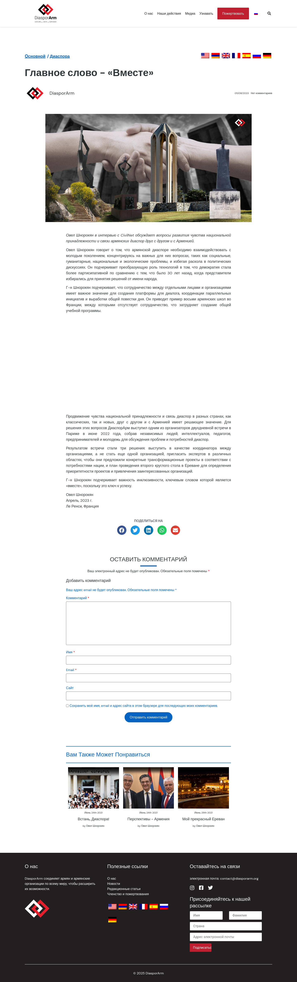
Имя (70, 652)
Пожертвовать (233, 13)
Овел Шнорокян (95, 826)
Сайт (70, 688)
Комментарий (77, 598)
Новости (113, 884)
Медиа (190, 13)
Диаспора (60, 56)
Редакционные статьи (123, 889)
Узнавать (206, 13)
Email (71, 670)
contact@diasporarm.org (239, 878)
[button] (269, 13)
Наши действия (169, 13)
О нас (148, 13)
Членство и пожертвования (128, 894)
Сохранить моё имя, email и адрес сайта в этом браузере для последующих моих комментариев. (144, 706)
